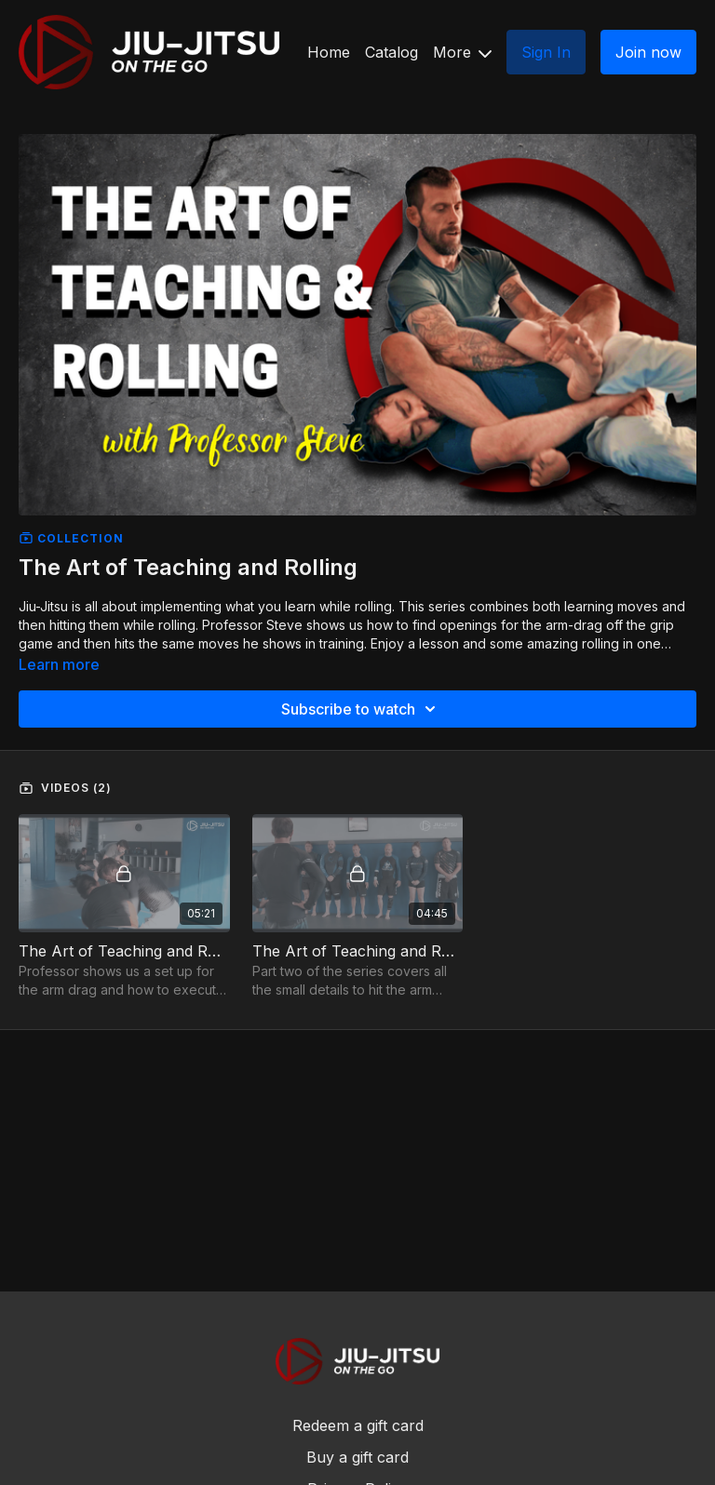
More (462, 52)
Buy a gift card (357, 1457)
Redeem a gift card (358, 1425)
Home (328, 52)
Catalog (391, 52)
